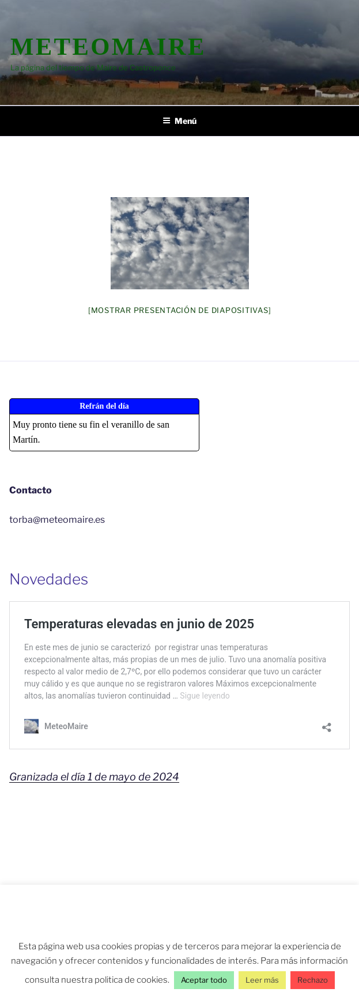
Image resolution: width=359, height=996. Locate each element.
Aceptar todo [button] (204, 979)
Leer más (262, 979)
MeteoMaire (108, 46)
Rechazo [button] (312, 979)
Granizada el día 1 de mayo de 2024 (94, 777)
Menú (179, 121)
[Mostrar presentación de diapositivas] (179, 310)
